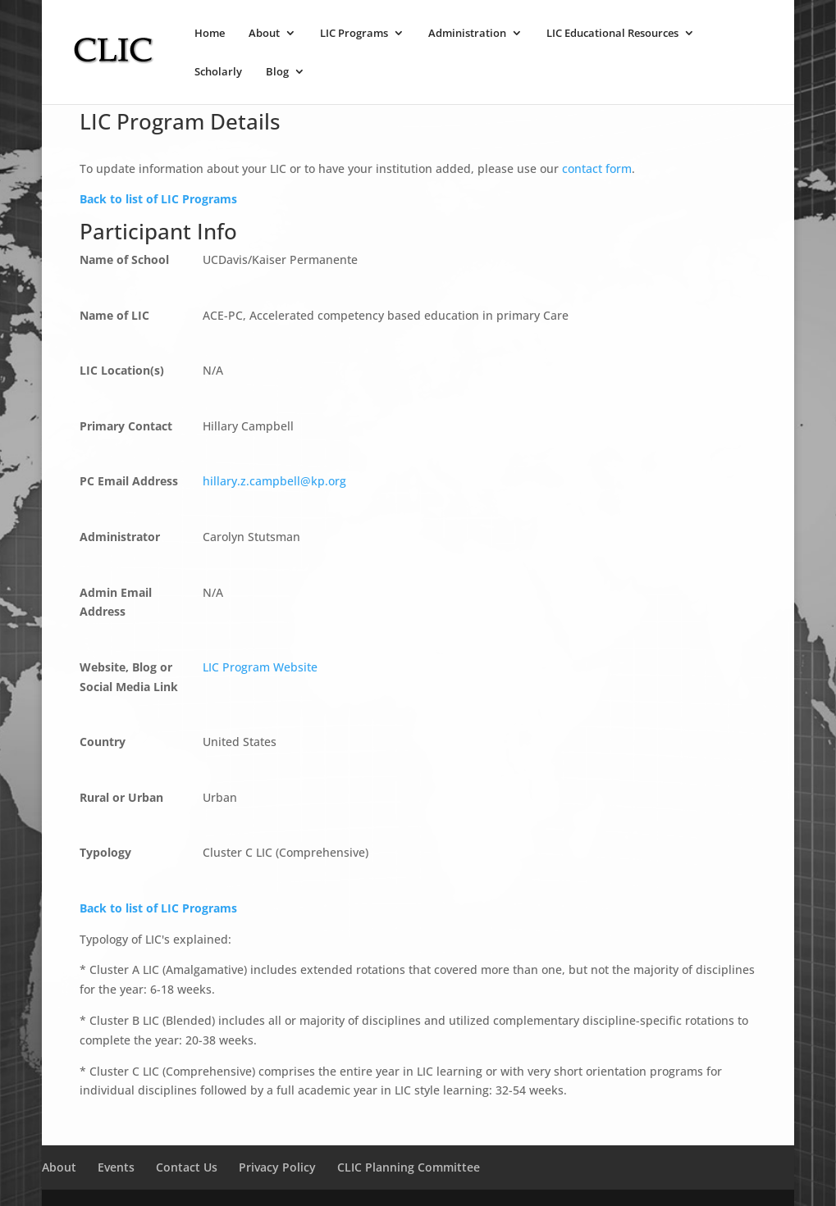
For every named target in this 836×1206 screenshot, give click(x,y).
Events (116, 1167)
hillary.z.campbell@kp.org (274, 481)
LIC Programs (354, 33)
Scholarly (218, 72)
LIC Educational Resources (612, 33)
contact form (597, 168)
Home (209, 33)
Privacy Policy (277, 1167)
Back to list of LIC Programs (158, 199)
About (264, 33)
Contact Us (186, 1167)
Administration (467, 33)
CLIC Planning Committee (408, 1167)
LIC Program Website (260, 667)
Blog (277, 72)
